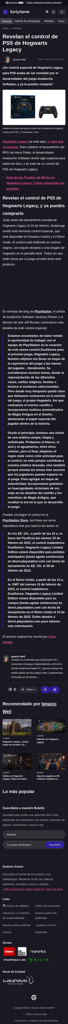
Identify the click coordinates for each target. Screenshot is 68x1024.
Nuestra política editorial (16, 925)
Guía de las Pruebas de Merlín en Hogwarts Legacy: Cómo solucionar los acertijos (35, 183)
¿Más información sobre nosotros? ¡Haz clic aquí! (33, 889)
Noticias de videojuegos (27, 21)
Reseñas (49, 21)
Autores (7, 932)
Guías (61, 21)
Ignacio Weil (18, 656)
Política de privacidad (47, 905)
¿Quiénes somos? (45, 925)
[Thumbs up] (45, 689)
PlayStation (43, 311)
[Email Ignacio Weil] (54, 689)
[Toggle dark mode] (47, 12)
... (38, 677)
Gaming (6, 21)
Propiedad (41, 932)
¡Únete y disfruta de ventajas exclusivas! (44, 3)
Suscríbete (54, 844)
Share (27, 689)
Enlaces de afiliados (16, 905)
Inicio (5, 28)
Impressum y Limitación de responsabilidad (36, 1020)
